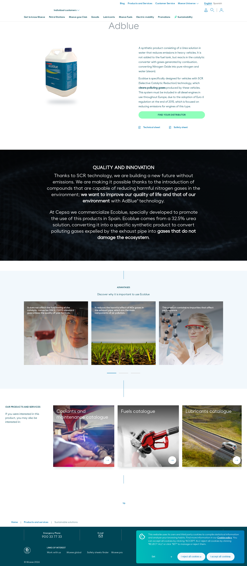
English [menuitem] (208, 3)
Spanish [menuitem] (217, 3)
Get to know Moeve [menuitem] (34, 17)
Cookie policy (224, 538)
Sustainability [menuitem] (183, 17)
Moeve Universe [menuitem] (188, 3)
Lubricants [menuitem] (109, 17)
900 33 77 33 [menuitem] (52, 536)
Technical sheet (151, 127)
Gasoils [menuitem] (95, 17)
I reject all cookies (190, 556)
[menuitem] (100, 537)
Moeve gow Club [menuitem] (78, 17)
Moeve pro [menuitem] (118, 552)
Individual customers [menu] (66, 10)
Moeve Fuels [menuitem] (125, 17)
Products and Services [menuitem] (140, 3)
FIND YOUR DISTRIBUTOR (172, 115)
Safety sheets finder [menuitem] (98, 552)
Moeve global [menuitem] (75, 552)
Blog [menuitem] (122, 3)
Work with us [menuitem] (55, 552)
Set (153, 556)
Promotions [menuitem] (164, 17)
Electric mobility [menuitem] (145, 17)
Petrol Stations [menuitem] (57, 17)
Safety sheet (181, 127)
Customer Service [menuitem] (165, 3)
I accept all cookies (220, 556)
